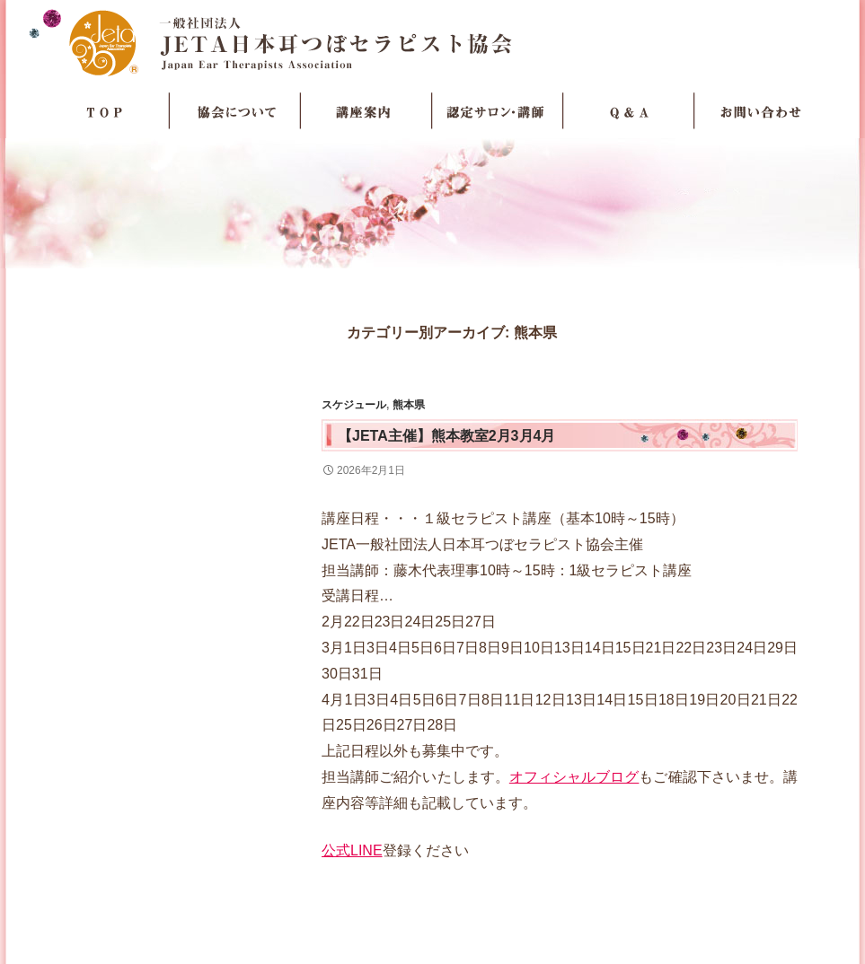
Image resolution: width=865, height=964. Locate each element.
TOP (104, 111)
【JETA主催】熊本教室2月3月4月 (446, 435)
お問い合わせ (759, 111)
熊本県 (409, 405)
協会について (235, 111)
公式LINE (352, 850)
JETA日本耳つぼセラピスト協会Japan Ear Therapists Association (432, 42)
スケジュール (354, 405)
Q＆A (628, 111)
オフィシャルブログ (574, 776)
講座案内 (366, 111)
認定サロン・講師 (497, 111)
